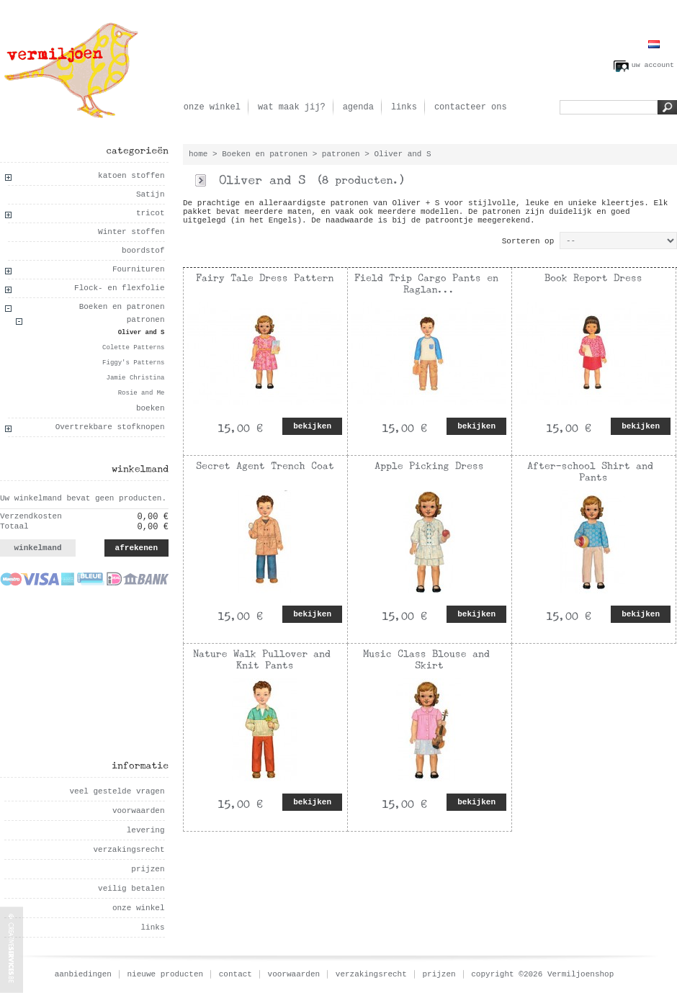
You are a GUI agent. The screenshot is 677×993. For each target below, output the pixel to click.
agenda (358, 107)
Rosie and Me (141, 393)
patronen (146, 319)
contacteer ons (470, 107)
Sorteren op (528, 241)
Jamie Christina (135, 378)
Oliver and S (141, 332)
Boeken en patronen (122, 306)
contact (235, 974)
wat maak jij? (292, 107)
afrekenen (136, 548)
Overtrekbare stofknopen (110, 427)
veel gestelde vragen (116, 791)
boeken (150, 408)
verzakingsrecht (128, 849)
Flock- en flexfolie (119, 288)
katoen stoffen (131, 175)
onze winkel (212, 107)
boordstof (143, 250)
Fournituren (138, 269)
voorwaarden (138, 810)
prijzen (147, 869)
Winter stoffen (131, 232)
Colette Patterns (133, 347)
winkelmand (37, 548)
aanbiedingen (83, 974)
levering (146, 830)
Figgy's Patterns (133, 363)
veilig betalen (131, 888)
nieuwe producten (165, 974)
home (198, 154)
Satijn (150, 194)
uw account (653, 65)
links (404, 107)
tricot (150, 213)
